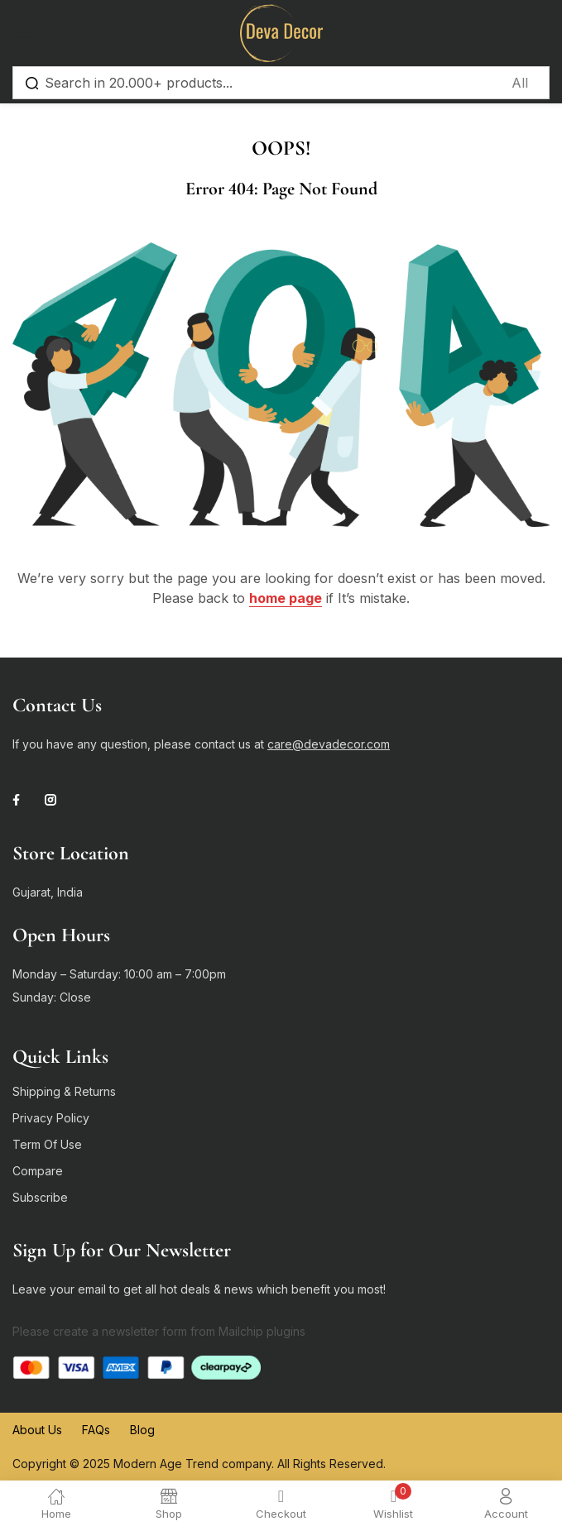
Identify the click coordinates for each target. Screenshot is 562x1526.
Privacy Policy (50, 1118)
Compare (37, 1171)
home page (285, 598)
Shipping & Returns (64, 1091)
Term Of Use (47, 1144)
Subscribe (40, 1197)
